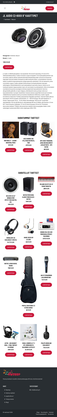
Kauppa (50, 8)
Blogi (7, 402)
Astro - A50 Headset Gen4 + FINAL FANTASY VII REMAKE (10, 345)
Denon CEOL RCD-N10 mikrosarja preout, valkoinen (46, 234)
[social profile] (14, 2)
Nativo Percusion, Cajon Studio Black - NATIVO (28, 197)
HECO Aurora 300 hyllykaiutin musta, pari (28, 141)
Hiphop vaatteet (10, 393)
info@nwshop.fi (50, 2)
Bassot (14, 19)
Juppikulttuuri (10, 396)
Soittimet (7, 19)
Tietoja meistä (10, 399)
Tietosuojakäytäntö (41, 414)
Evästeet (51, 412)
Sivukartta (51, 414)
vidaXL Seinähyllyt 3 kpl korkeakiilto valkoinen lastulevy (28, 345)
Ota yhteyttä (44, 412)
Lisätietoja (8, 67)
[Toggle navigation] (5, 8)
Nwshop (8, 390)
